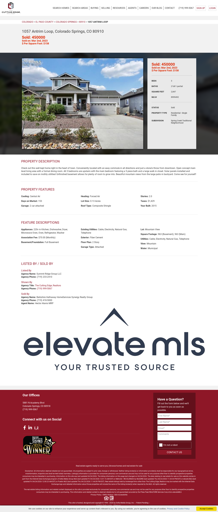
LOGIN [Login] (212, 8)
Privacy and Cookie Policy (178, 509)
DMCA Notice (108, 495)
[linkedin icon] (31, 427)
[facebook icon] (25, 427)
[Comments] (174, 436)
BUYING (94, 8)
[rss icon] (36, 427)
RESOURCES (119, 8)
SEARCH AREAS (80, 8)
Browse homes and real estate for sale (125, 466)
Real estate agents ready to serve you (92, 466)
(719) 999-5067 (186, 8)
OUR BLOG (157, 8)
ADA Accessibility (120, 495)
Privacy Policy (96, 495)
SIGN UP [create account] (201, 8)
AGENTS (132, 8)
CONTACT (170, 8)
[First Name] (174, 415)
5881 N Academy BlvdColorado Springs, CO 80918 (36, 404)
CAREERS (144, 8)
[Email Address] (174, 428)
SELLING (105, 8)
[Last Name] (174, 422)
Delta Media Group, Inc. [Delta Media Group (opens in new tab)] (125, 503)
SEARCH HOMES (61, 8)
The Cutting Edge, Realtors (48, 285)
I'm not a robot (170, 445)
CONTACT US (174, 452)
